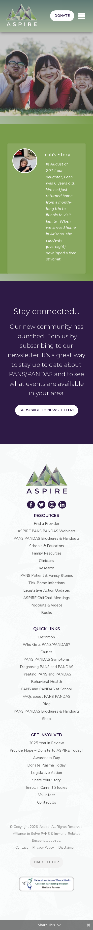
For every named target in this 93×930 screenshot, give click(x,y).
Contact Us (46, 802)
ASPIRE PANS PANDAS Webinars (46, 531)
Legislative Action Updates (46, 590)
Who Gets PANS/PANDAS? (46, 644)
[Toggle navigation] (82, 16)
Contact (21, 847)
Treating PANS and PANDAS (46, 674)
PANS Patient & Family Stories (46, 575)
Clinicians (46, 560)
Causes (46, 652)
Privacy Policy (43, 847)
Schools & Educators (46, 545)
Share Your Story (46, 780)
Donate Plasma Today (46, 765)
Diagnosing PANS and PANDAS (46, 666)
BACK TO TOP (46, 862)
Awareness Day (46, 757)
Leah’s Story (56, 154)
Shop (46, 718)
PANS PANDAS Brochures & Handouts (47, 538)
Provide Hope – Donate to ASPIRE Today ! (46, 750)
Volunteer (46, 794)
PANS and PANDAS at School (46, 689)
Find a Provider (46, 523)
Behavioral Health (46, 681)
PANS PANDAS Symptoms (47, 659)
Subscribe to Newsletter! (47, 410)
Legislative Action (46, 772)
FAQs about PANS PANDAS (46, 696)
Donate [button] (62, 15)
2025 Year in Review (46, 743)
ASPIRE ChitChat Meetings (46, 597)
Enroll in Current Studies (46, 787)
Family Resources (47, 553)
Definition (46, 637)
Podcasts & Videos (46, 605)
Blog (46, 703)
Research (46, 568)
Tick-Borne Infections (46, 583)
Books (46, 612)
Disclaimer (67, 847)
